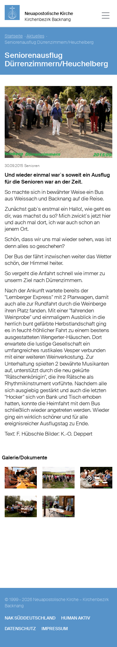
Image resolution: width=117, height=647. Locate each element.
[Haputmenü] (106, 16)
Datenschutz (20, 628)
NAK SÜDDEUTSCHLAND (30, 618)
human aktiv (75, 618)
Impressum (54, 628)
